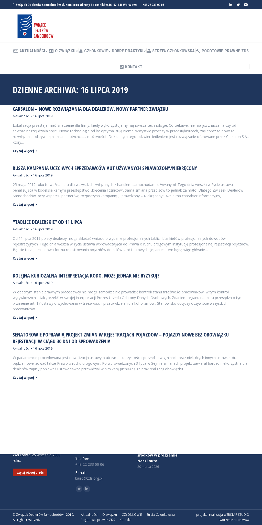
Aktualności (21, 116)
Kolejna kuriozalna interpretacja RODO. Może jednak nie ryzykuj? (86, 275)
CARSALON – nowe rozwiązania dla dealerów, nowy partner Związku (90, 109)
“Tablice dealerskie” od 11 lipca (47, 222)
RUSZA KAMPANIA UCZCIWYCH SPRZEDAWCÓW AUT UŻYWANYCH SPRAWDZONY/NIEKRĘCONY (105, 168)
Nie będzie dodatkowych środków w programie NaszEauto (160, 455)
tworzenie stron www (234, 520)
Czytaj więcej (25, 151)
